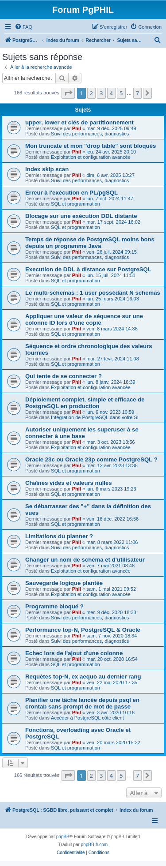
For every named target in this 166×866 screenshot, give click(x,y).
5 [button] (121, 93)
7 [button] (137, 93)
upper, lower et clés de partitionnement (79, 122)
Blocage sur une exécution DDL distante (81, 216)
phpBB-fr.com (94, 844)
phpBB (62, 836)
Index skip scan (47, 169)
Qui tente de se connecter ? (63, 376)
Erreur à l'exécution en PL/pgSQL (71, 192)
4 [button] (111, 93)
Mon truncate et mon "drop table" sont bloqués (90, 145)
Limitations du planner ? (59, 536)
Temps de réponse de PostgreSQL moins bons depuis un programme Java (89, 242)
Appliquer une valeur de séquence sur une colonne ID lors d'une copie (84, 319)
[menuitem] (23, 27)
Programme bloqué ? (54, 606)
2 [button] (91, 93)
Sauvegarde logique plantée (64, 583)
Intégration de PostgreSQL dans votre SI (95, 417)
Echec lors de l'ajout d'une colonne (74, 653)
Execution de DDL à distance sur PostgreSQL (88, 269)
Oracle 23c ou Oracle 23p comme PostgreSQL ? (91, 459)
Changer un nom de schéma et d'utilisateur (85, 559)
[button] (68, 93)
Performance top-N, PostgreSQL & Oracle (82, 629)
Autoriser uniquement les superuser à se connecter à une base (82, 432)
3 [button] (101, 93)
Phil (76, 128)
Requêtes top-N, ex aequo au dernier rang (83, 676)
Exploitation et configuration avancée (91, 157)
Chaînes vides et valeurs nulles (68, 483)
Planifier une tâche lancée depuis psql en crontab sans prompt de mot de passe (82, 703)
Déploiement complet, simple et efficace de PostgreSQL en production (85, 402)
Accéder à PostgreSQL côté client (87, 717)
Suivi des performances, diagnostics (90, 133)
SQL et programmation (75, 203)
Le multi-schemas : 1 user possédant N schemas (92, 292)
